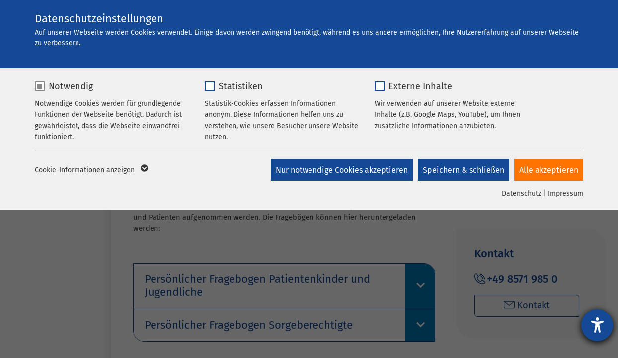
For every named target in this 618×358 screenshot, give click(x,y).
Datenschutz (521, 193)
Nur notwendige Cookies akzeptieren (342, 170)
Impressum (565, 193)
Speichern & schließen (463, 170)
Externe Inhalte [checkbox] (420, 86)
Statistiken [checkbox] (241, 86)
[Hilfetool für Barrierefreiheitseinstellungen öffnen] (597, 325)
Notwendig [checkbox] (71, 86)
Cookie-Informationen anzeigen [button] (91, 170)
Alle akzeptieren (548, 170)
